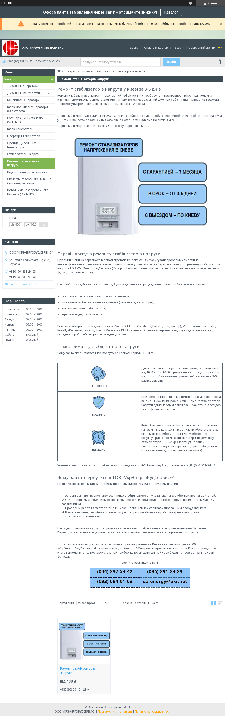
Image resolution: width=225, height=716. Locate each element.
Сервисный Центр (201, 47)
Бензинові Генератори (23, 100)
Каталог (171, 12)
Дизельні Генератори (23, 86)
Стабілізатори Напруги (23, 154)
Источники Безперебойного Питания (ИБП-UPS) (27, 192)
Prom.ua (134, 707)
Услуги (180, 47)
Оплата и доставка (157, 47)
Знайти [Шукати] (171, 61)
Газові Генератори (20, 129)
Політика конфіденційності (152, 711)
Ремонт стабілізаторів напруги (23, 163)
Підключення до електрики (27, 172)
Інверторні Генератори (23, 136)
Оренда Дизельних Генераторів (21, 145)
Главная (134, 47)
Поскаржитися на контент (115, 711)
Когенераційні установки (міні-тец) (25, 120)
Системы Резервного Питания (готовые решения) (29, 181)
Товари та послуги (78, 71)
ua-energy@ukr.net (22, 284)
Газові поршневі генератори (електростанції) (27, 109)
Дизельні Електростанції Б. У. (28, 93)
